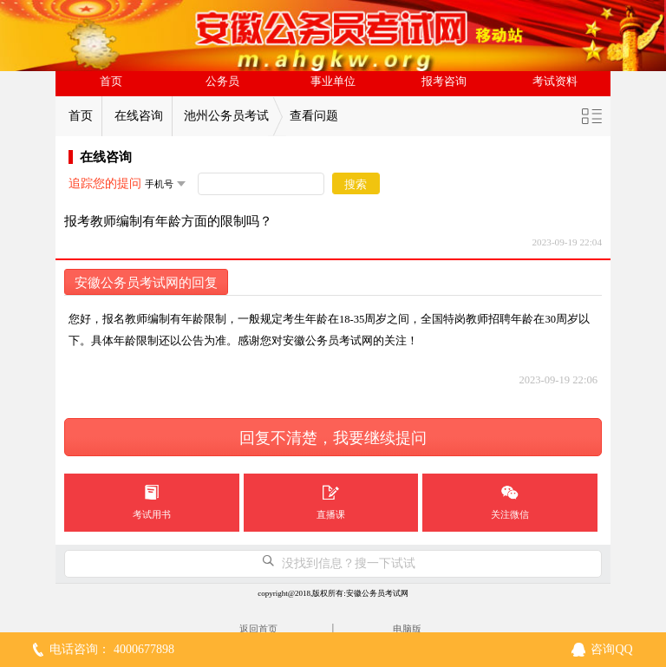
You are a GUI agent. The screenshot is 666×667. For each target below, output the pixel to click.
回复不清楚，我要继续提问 (333, 438)
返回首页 (258, 629)
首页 (111, 81)
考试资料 (555, 81)
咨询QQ (611, 649)
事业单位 (333, 81)
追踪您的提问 (105, 183)
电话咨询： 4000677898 (111, 649)
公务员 (222, 81)
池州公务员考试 (226, 115)
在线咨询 (138, 115)
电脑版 (407, 629)
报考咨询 (444, 81)
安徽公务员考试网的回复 (146, 283)
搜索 (355, 184)
